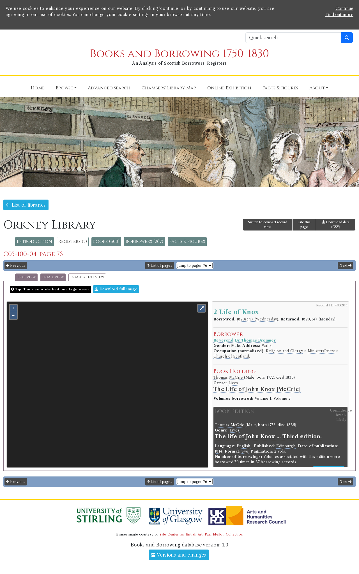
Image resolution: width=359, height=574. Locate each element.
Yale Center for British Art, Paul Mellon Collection (201, 534)
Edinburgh (286, 446)
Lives (233, 383)
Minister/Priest (321, 351)
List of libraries (26, 205)
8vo (244, 451)
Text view (26, 277)
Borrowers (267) (144, 241)
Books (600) (106, 241)
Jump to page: (189, 265)
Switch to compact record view (267, 224)
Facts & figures (187, 241)
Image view (53, 277)
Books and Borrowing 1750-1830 (179, 54)
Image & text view (87, 277)
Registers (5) (72, 241)
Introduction (34, 241)
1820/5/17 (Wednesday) (257, 319)
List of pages (159, 265)
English (243, 446)
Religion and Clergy (284, 351)
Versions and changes (178, 555)
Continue (344, 8)
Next (345, 265)
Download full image (116, 289)
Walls (266, 346)
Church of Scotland (231, 356)
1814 (219, 451)
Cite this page (304, 224)
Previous (15, 265)
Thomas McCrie (228, 377)
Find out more (339, 14)
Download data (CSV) (335, 224)
